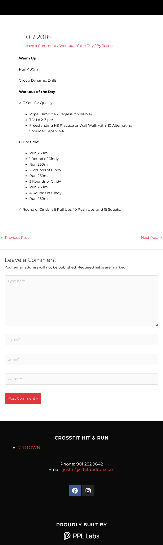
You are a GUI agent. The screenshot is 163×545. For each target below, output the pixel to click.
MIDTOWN (28, 447)
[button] (81, 6)
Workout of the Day (76, 46)
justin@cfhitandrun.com (89, 469)
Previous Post (14, 237)
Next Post (152, 237)
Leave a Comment (40, 46)
